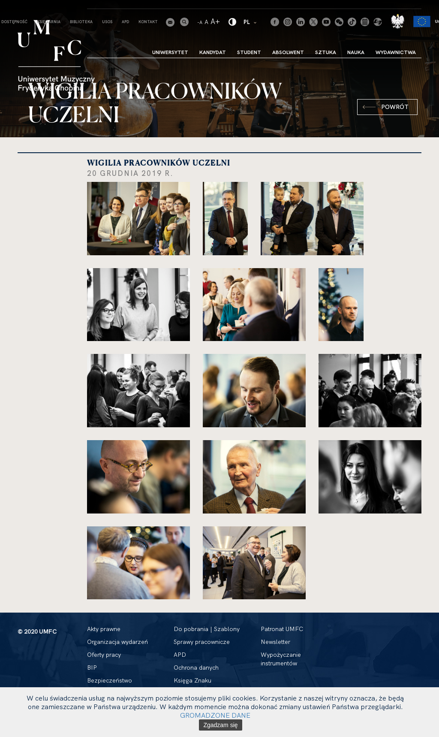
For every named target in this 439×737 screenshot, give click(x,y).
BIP (92, 667)
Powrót (395, 107)
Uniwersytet (170, 52)
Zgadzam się (220, 725)
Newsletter (275, 642)
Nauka (355, 52)
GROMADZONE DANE (215, 715)
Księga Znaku (192, 680)
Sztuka (325, 52)
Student (249, 52)
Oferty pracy (104, 654)
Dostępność (14, 21)
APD (125, 21)
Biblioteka (81, 21)
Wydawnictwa (396, 52)
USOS (107, 21)
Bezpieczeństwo (109, 680)
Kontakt (148, 21)
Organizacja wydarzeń (117, 642)
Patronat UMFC (282, 629)
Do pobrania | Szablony (207, 629)
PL (251, 21)
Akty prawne (103, 629)
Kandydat (212, 52)
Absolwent (288, 52)
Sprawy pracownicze (202, 642)
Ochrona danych (196, 667)
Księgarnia (48, 21)
